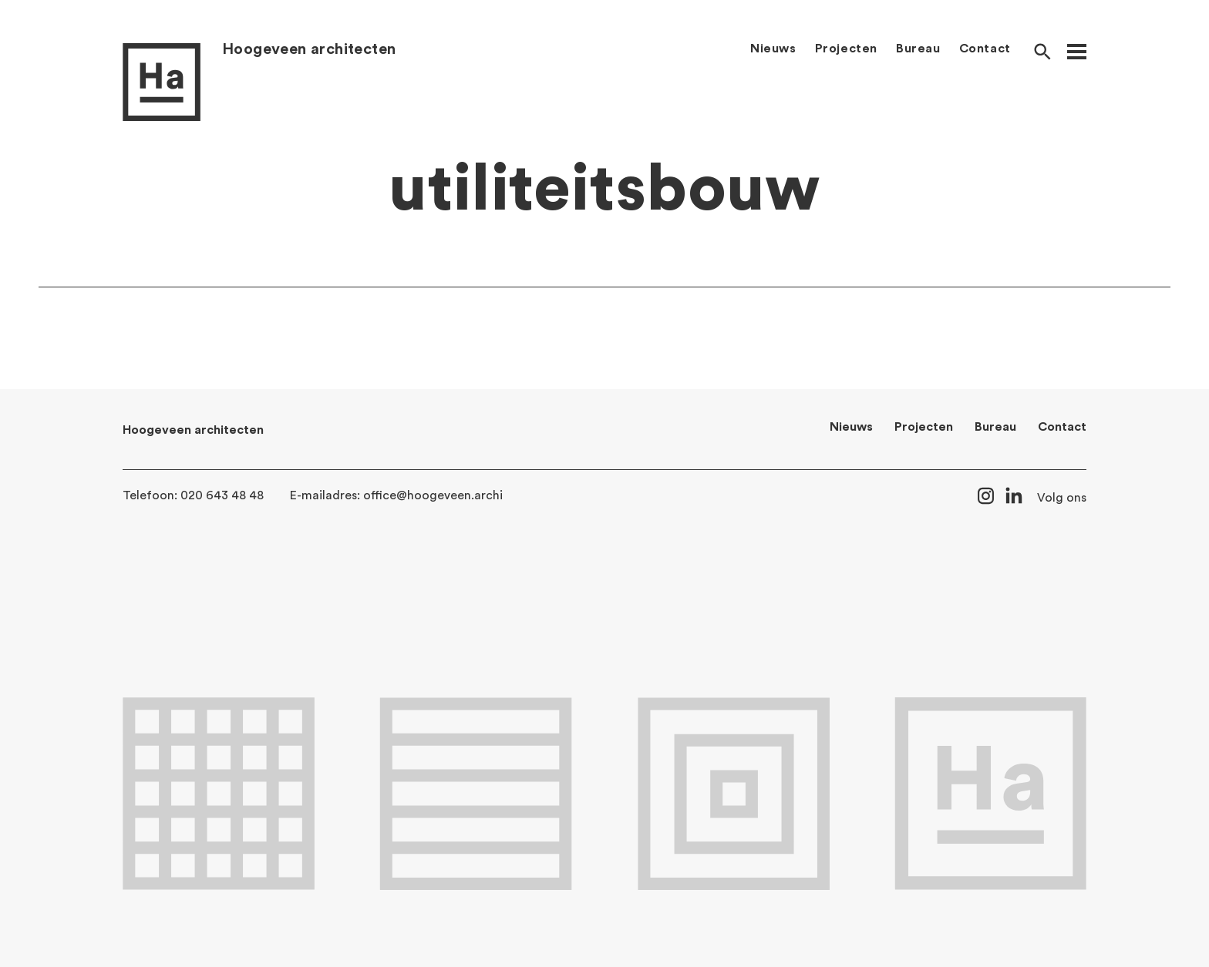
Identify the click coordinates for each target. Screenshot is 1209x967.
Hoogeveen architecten (309, 49)
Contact (985, 48)
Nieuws (773, 48)
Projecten (846, 48)
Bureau (918, 48)
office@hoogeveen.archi (433, 495)
